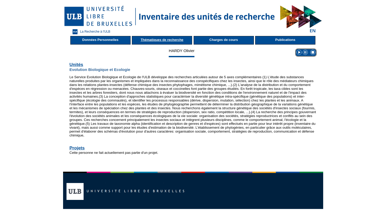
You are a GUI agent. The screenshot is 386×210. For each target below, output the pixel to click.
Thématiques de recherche (162, 40)
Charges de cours (223, 40)
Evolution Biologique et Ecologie (100, 69)
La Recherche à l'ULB (90, 31)
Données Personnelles (100, 40)
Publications (285, 40)
